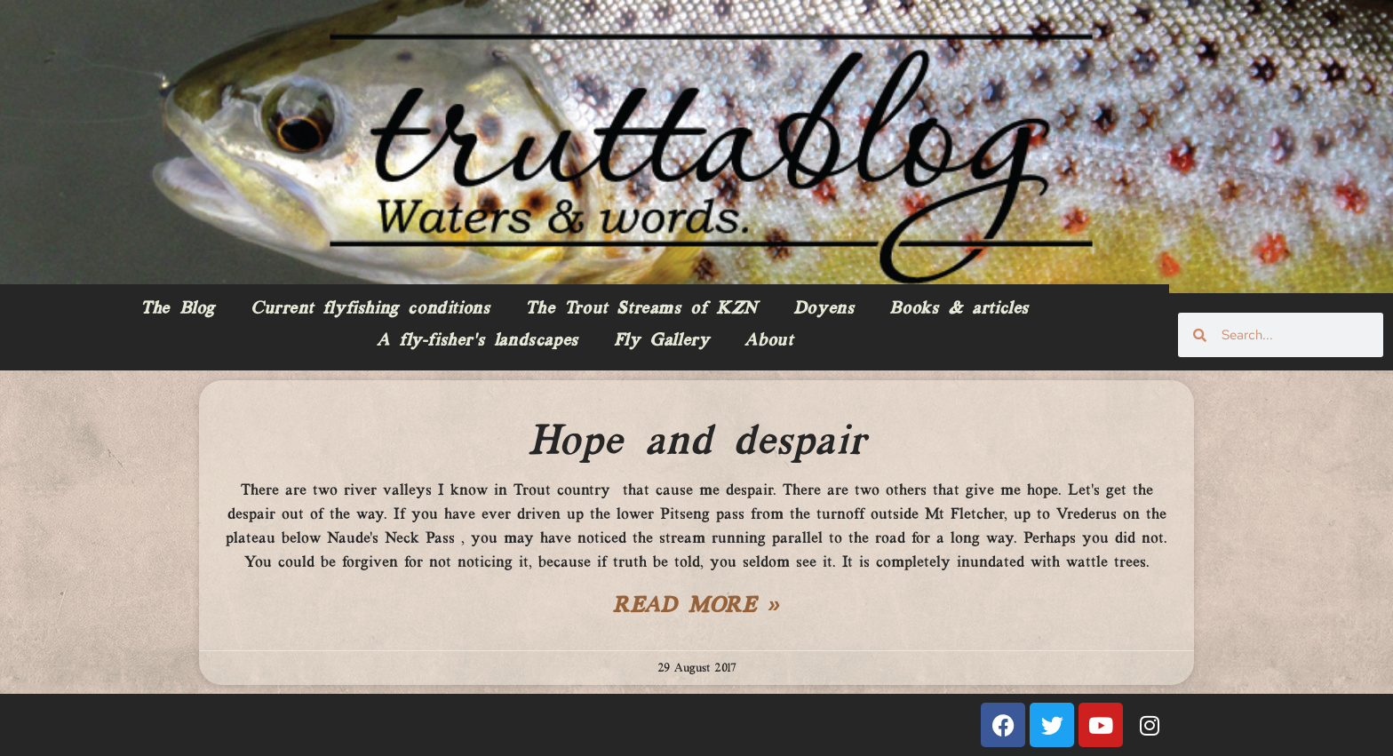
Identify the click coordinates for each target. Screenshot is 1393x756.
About (768, 341)
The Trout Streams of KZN (641, 309)
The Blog (177, 309)
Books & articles (959, 309)
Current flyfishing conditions (370, 309)
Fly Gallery (662, 341)
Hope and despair (697, 442)
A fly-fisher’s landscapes (477, 341)
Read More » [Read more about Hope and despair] (696, 606)
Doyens (824, 309)
